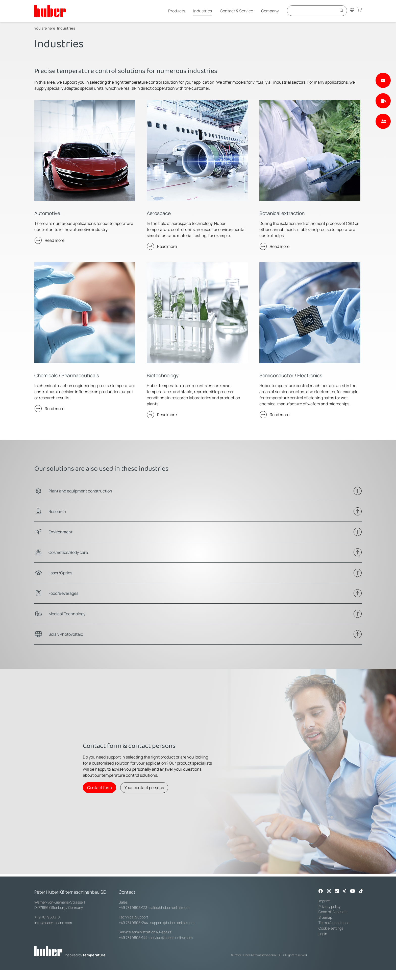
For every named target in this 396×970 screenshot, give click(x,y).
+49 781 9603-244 (133, 922)
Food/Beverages (63, 593)
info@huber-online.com (53, 922)
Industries (202, 11)
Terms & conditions (333, 922)
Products (176, 11)
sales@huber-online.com (169, 907)
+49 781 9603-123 (133, 907)
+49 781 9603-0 (47, 917)
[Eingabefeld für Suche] (312, 10)
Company (270, 11)
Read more (54, 240)
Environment (60, 532)
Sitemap (325, 917)
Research (57, 511)
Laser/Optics (60, 573)
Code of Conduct (332, 911)
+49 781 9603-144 (133, 937)
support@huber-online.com (172, 922)
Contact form (99, 787)
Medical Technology (66, 614)
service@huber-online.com (171, 937)
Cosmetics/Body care (68, 552)
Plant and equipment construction (80, 491)
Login (322, 933)
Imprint (324, 900)
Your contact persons (144, 787)
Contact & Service (236, 11)
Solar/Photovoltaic (65, 634)
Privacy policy (329, 906)
